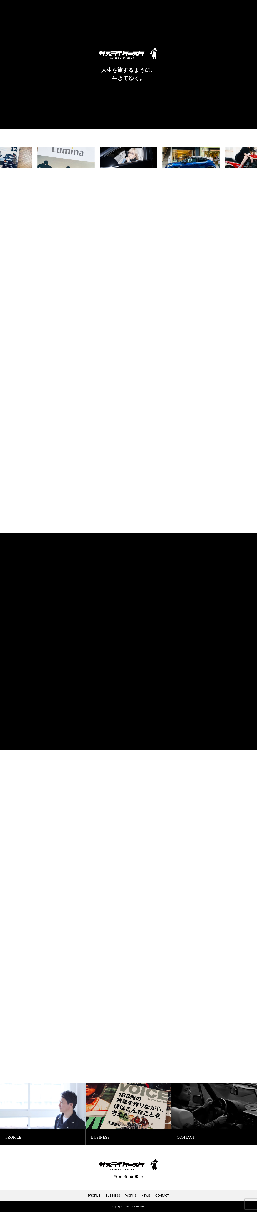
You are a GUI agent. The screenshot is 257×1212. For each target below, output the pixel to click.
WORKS (130, 1195)
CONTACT (162, 1195)
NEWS (146, 1195)
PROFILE (94, 1195)
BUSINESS (112, 1195)
